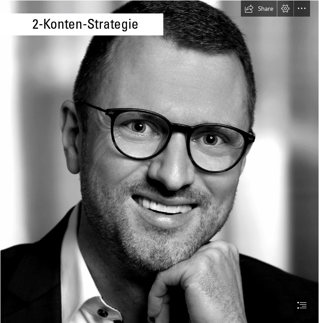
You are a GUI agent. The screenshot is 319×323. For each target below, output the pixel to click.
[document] (159, 161)
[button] (259, 8)
